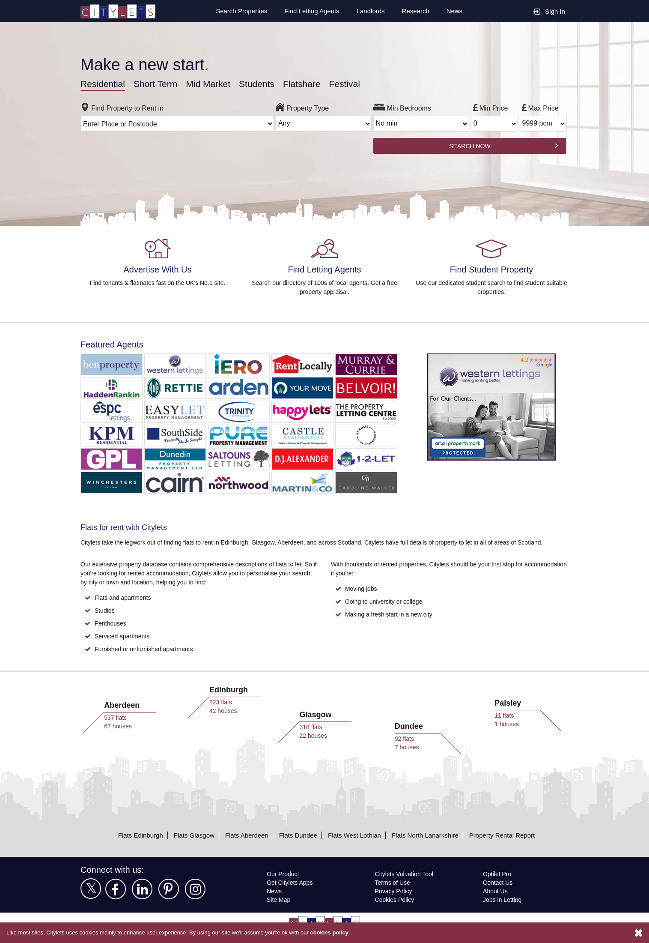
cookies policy (341, 933)
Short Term (158, 83)
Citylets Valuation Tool (405, 874)
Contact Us (498, 882)
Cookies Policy (394, 899)
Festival (355, 83)
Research (415, 11)
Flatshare (312, 83)
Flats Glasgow (189, 835)
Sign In (549, 10)
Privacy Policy (393, 891)
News (454, 11)
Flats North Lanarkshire (426, 835)
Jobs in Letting (502, 899)
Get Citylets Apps (290, 882)
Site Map (279, 899)
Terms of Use (393, 882)
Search (236, 11)
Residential (103, 83)
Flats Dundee (296, 835)
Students (265, 83)
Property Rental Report (506, 835)
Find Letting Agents (308, 11)
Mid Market (214, 83)
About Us (496, 891)
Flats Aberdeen (243, 835)
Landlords (369, 11)
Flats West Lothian (353, 835)
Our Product (284, 874)
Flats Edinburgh (135, 835)
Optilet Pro (498, 874)
